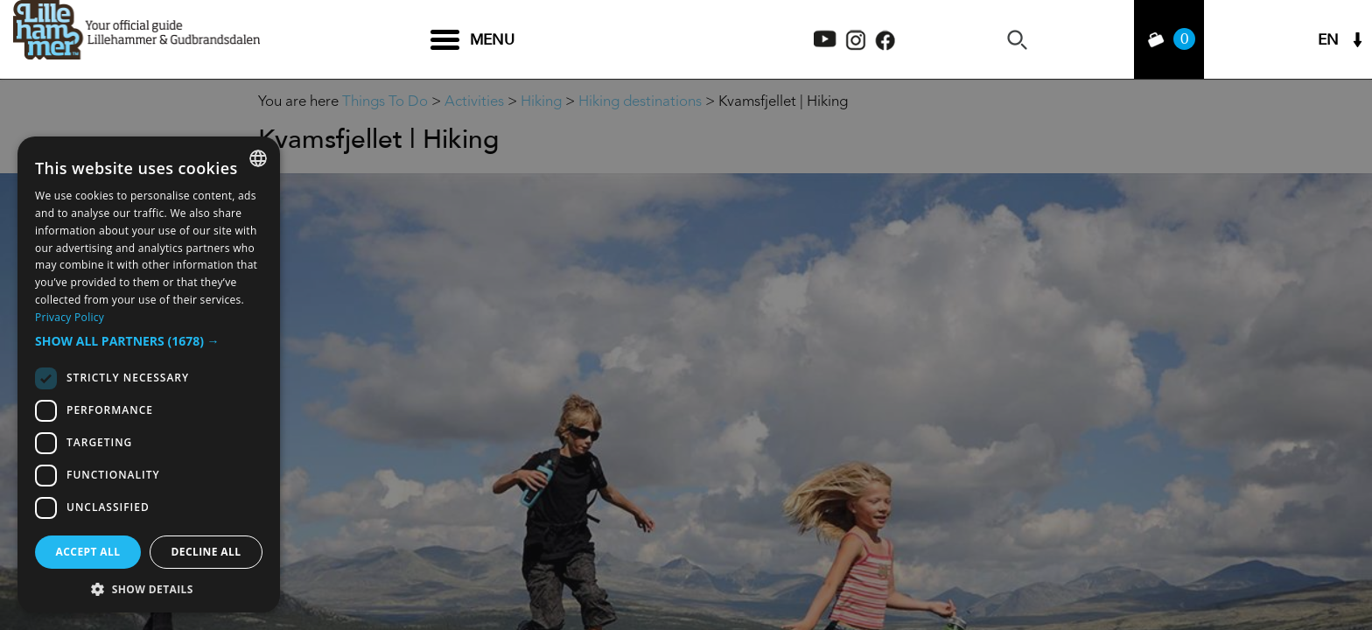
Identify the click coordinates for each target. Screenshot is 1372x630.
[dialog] (149, 374)
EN (1328, 40)
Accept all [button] (88, 551)
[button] (148, 341)
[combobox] (258, 158)
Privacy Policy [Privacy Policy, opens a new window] (69, 317)
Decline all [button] (207, 551)
